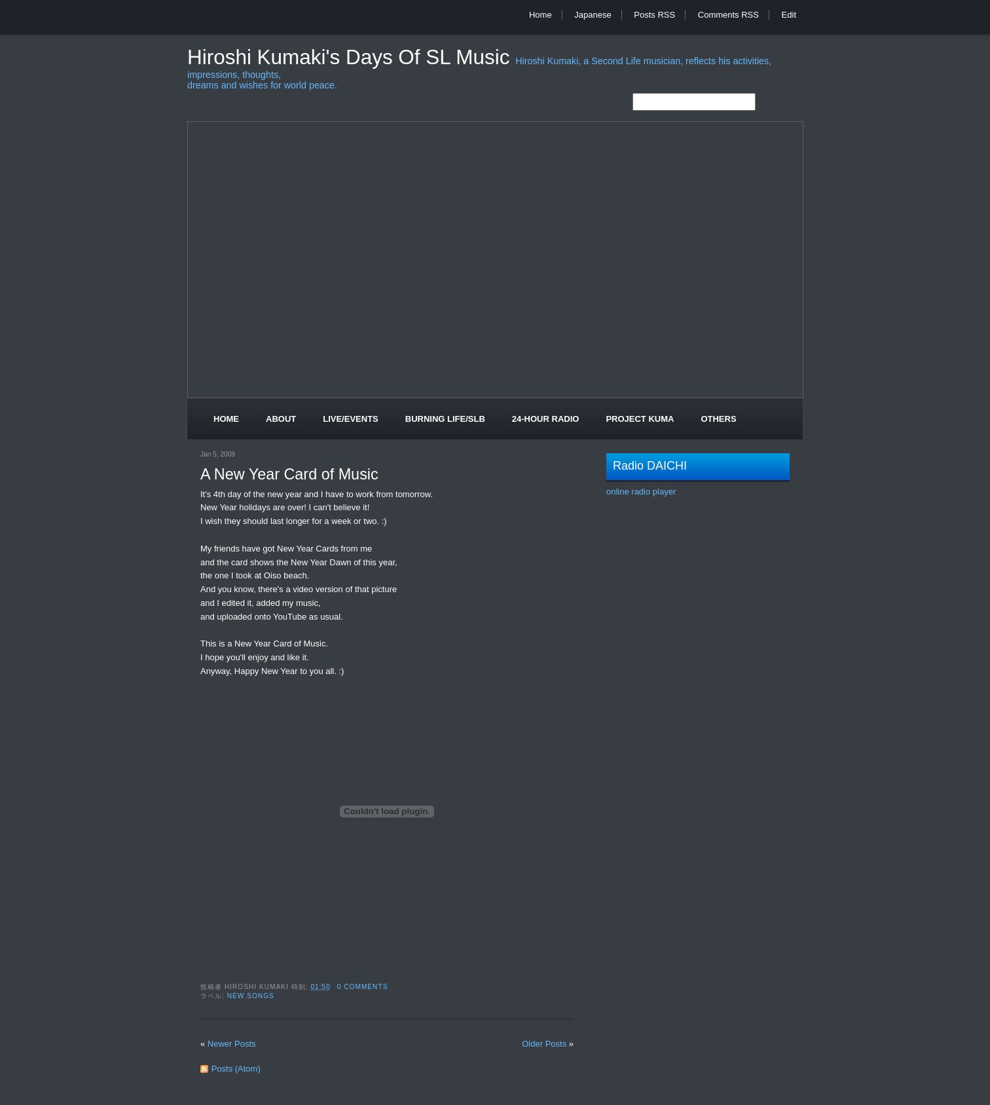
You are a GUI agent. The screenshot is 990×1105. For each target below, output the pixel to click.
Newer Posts (232, 1044)
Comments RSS (728, 15)
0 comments (362, 986)
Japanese (592, 15)
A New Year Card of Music (289, 474)
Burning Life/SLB (445, 419)
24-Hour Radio (545, 419)
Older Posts (544, 1044)
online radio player (641, 491)
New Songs (250, 996)
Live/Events (350, 419)
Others (718, 419)
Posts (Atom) (236, 1069)
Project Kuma (640, 419)
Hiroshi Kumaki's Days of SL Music (351, 57)
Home (540, 15)
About (281, 419)
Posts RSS (654, 15)
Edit (789, 15)
